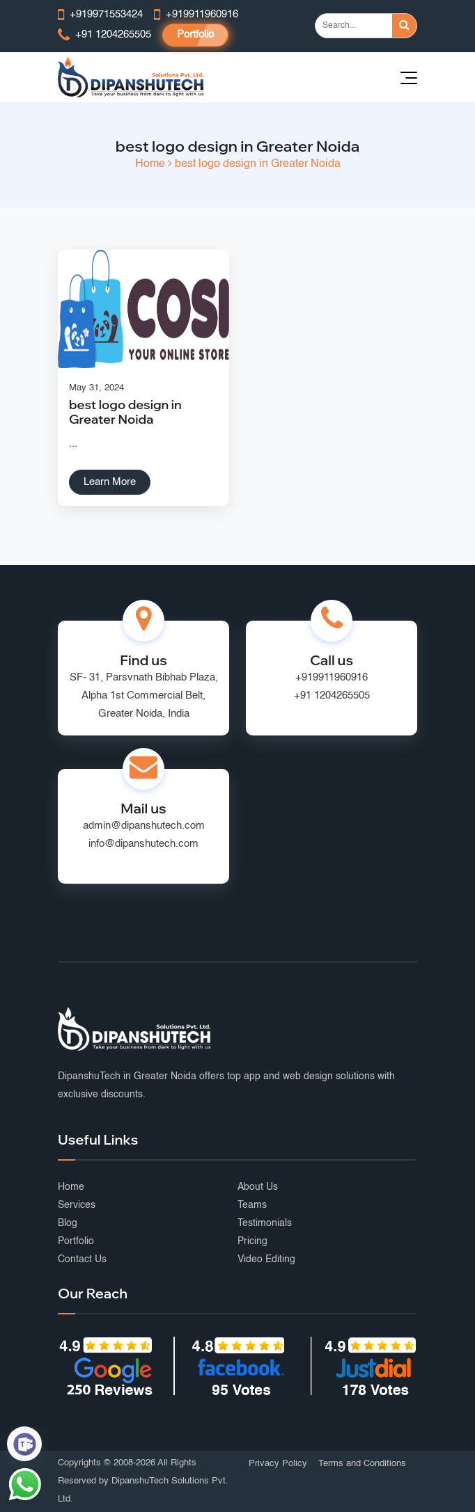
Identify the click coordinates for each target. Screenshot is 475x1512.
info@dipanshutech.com (143, 843)
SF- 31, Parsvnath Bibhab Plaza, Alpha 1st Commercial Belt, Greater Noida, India (144, 695)
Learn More (110, 482)
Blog (67, 1223)
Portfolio (195, 34)
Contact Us (82, 1259)
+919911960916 (331, 677)
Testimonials (265, 1223)
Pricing (252, 1241)
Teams (252, 1205)
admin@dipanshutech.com (144, 825)
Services (76, 1205)
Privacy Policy (278, 1463)
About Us (258, 1187)
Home (150, 164)
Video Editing (266, 1259)
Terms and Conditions (362, 1463)
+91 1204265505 (332, 695)
